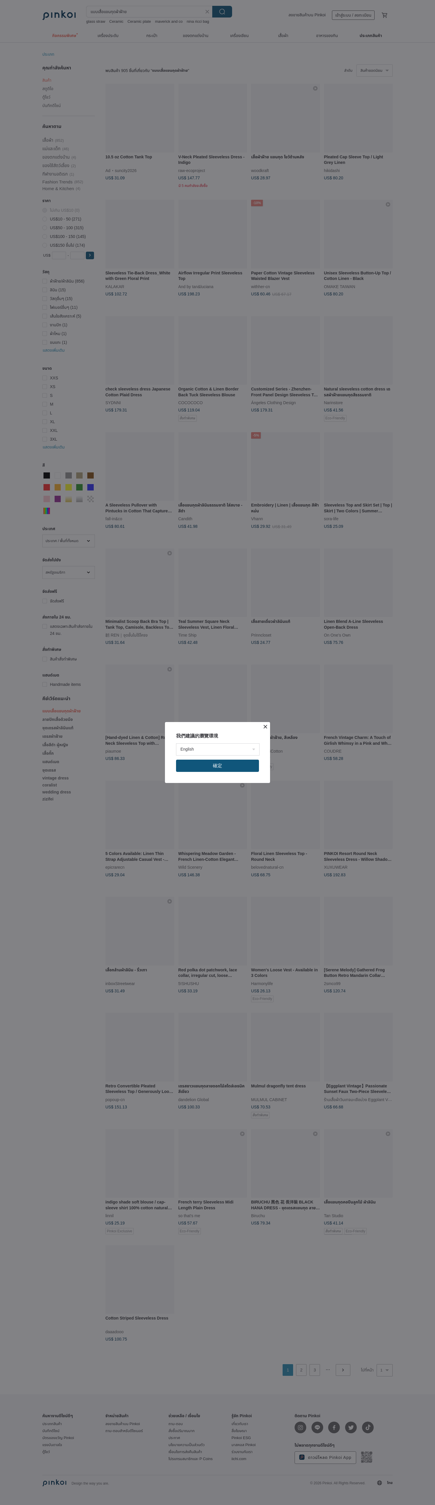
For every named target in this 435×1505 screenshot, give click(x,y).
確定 (217, 765)
